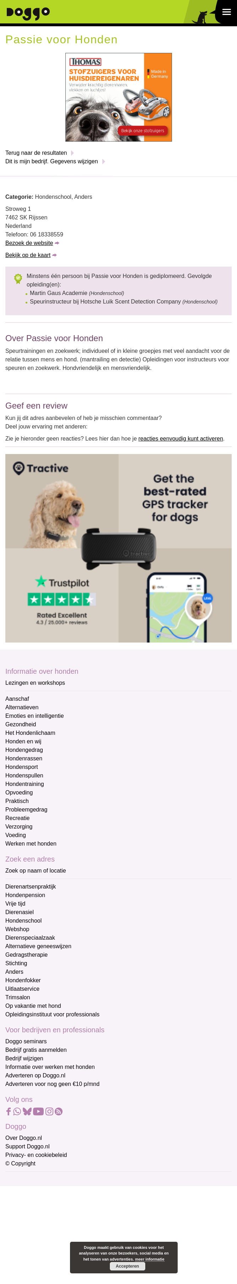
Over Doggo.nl (23, 1138)
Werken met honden (30, 844)
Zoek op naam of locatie (35, 871)
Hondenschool (23, 921)
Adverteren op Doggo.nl (35, 1075)
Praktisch (17, 801)
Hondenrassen (23, 758)
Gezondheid (20, 724)
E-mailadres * (23, 1180)
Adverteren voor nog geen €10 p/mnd (52, 1084)
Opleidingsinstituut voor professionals (52, 1014)
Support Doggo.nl (27, 1146)
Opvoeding (19, 792)
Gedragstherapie (26, 955)
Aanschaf (17, 699)
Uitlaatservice (22, 989)
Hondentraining (24, 784)
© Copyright (20, 1163)
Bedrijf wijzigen (24, 1058)
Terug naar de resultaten (36, 153)
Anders (14, 972)
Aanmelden (56, 1257)
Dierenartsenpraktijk (30, 887)
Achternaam (21, 1227)
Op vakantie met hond (33, 1006)
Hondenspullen (24, 775)
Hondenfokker (23, 980)
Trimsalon (17, 997)
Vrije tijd (15, 904)
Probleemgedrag (26, 810)
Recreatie (17, 818)
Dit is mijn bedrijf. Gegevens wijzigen (51, 161)
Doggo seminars (26, 1041)
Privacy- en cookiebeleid (36, 1155)
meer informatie (150, 1259)
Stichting (16, 963)
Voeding (15, 835)
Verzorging (19, 827)
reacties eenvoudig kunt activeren (180, 439)
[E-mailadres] (56, 1191)
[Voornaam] (56, 1215)
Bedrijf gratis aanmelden (36, 1050)
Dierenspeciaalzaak (30, 938)
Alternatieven (21, 707)
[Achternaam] (56, 1238)
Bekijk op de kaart (27, 255)
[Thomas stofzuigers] (118, 97)
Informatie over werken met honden (50, 1067)
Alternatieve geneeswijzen (38, 946)
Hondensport (21, 767)
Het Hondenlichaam (30, 733)
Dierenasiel (19, 912)
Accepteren (127, 1266)
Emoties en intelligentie (34, 716)
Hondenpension (25, 895)
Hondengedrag (24, 750)
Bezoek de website (29, 243)
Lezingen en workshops (35, 683)
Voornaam (18, 1204)
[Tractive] (118, 548)
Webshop (17, 929)
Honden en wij (23, 741)
